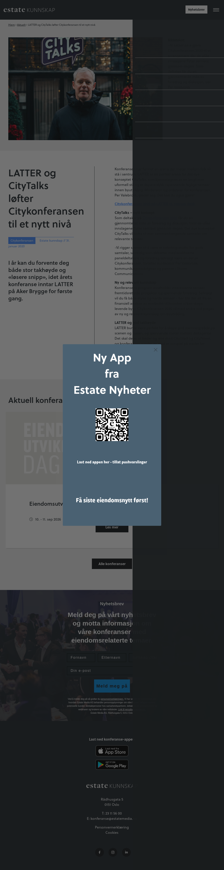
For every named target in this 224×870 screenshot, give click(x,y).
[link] (112, 424)
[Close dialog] (155, 350)
